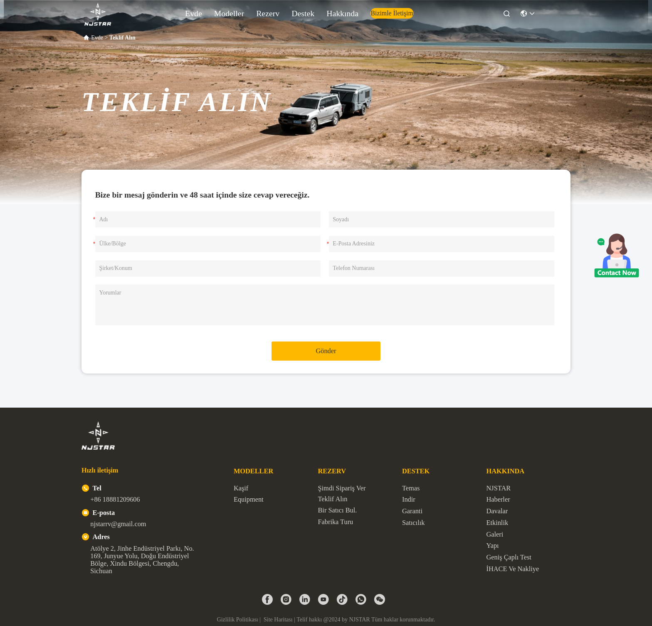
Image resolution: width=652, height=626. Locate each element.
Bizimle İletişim (373, 11)
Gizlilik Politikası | (239, 619)
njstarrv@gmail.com (118, 524)
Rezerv (285, 11)
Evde (232, 11)
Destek (309, 11)
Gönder (326, 351)
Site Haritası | (279, 619)
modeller (257, 11)
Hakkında (337, 11)
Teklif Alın (332, 499)
